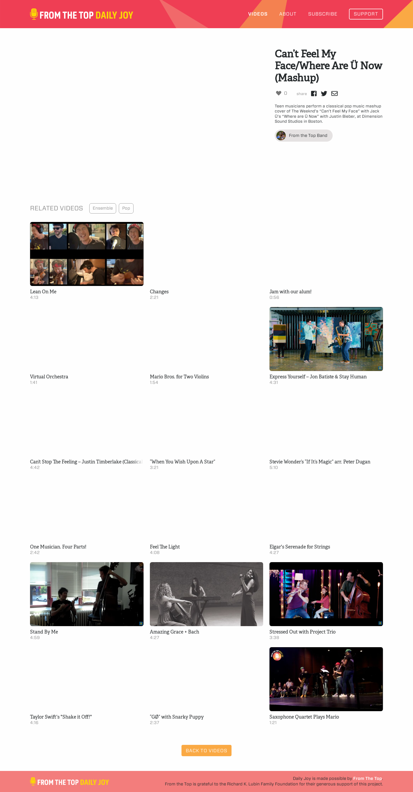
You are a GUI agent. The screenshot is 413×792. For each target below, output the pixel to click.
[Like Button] (279, 93)
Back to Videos (206, 750)
